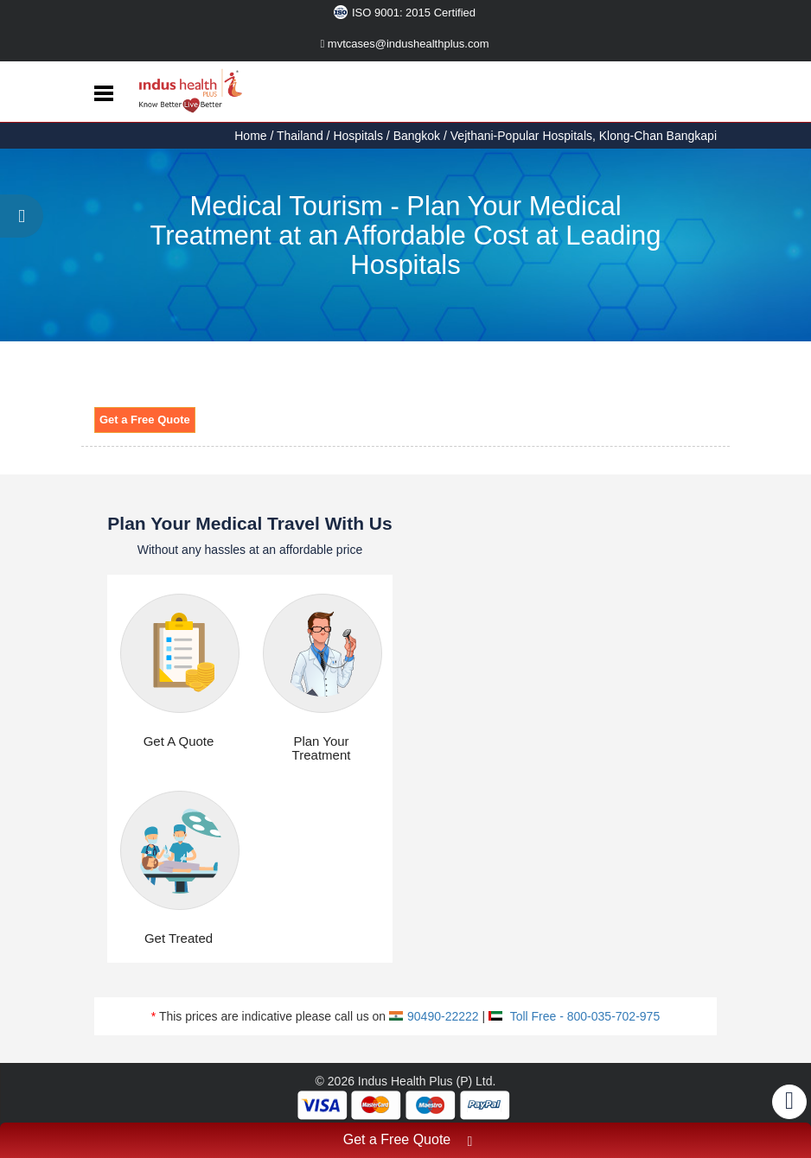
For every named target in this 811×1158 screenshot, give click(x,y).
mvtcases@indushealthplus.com (405, 43)
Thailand (300, 136)
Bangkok (416, 136)
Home (252, 136)
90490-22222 (434, 1016)
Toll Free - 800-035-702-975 (574, 1016)
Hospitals (358, 136)
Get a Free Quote (144, 419)
